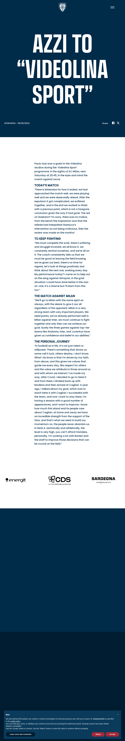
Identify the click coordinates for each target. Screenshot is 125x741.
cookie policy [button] (15, 721)
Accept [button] (112, 734)
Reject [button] (98, 734)
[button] (118, 714)
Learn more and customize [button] (20, 734)
